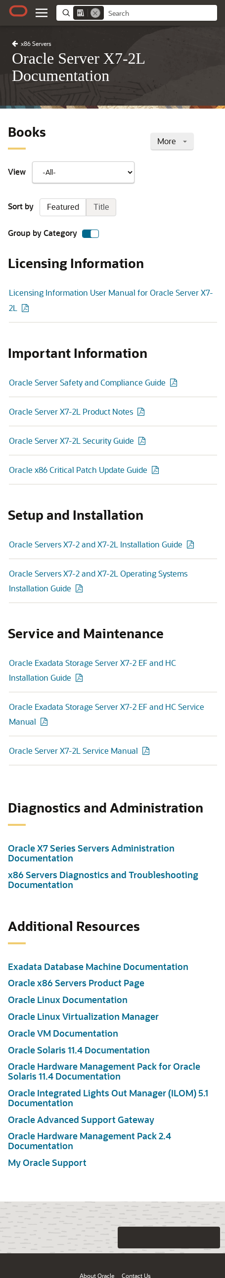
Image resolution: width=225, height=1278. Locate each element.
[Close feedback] (89, 1237)
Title (101, 206)
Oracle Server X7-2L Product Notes (71, 411)
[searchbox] (160, 13)
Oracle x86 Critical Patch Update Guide (78, 470)
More (172, 141)
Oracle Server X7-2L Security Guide (71, 440)
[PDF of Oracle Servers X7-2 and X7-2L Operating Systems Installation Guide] (81, 588)
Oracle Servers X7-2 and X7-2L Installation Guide (95, 544)
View (71, 172)
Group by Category (53, 233)
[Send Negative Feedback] (189, 1237)
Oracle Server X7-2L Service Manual (73, 750)
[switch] (90, 234)
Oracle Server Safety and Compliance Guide (87, 382)
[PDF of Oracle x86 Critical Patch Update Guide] (157, 470)
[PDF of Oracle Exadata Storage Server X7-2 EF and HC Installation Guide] (81, 677)
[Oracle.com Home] (18, 10)
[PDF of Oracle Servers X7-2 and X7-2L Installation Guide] (192, 544)
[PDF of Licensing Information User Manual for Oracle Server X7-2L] (27, 308)
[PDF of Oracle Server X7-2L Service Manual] (147, 750)
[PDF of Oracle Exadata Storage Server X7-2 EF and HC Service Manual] (45, 721)
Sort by (62, 207)
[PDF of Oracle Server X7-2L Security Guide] (143, 440)
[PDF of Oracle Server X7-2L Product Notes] (142, 411)
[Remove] (95, 12)
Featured (63, 206)
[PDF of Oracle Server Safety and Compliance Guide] (175, 382)
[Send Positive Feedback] (209, 1237)
